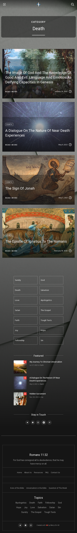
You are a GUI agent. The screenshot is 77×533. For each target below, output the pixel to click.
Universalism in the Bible (36, 488)
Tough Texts (50, 512)
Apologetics (20, 503)
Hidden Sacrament (38, 393)
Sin (59, 507)
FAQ (46, 473)
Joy (42, 397)
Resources (38, 473)
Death (42, 384)
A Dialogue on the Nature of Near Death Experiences (45, 379)
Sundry (24, 512)
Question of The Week (58, 488)
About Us (28, 473)
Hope (18, 507)
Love (32, 507)
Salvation (42, 507)
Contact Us (55, 473)
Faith (42, 365)
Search (73, 2)
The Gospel (36, 512)
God (60, 503)
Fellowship (50, 503)
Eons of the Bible (17, 488)
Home (19, 473)
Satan (52, 507)
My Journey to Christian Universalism (46, 362)
